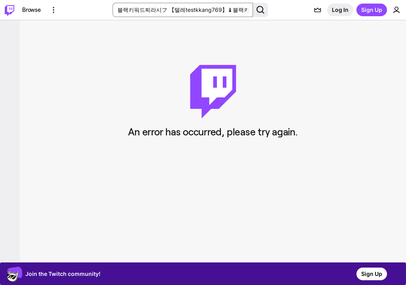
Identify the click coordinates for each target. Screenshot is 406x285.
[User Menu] (396, 10)
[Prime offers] (317, 10)
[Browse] (31, 10)
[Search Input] (183, 10)
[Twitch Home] (9, 10)
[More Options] (53, 10)
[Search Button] (260, 10)
